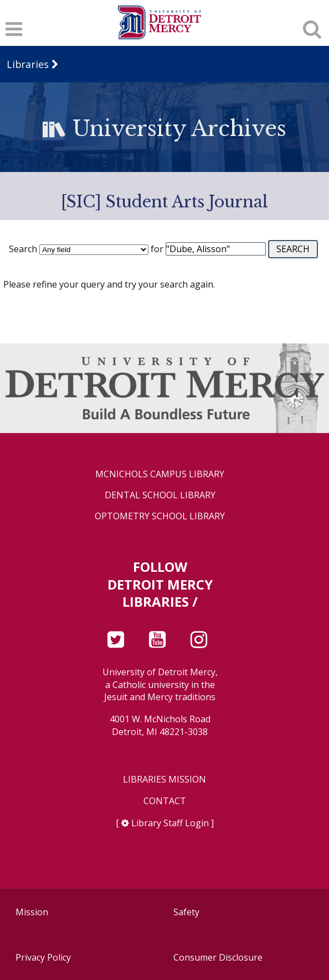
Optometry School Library (160, 516)
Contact (164, 801)
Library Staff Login (170, 823)
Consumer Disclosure (218, 957)
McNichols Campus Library (159, 474)
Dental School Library (160, 495)
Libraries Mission (164, 779)
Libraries (28, 64)
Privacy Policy (43, 957)
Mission (32, 912)
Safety (186, 912)
